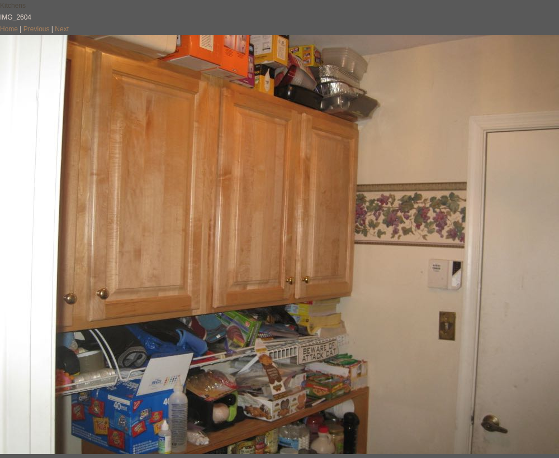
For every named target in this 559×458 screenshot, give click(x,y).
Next (62, 29)
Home (9, 29)
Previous (36, 29)
